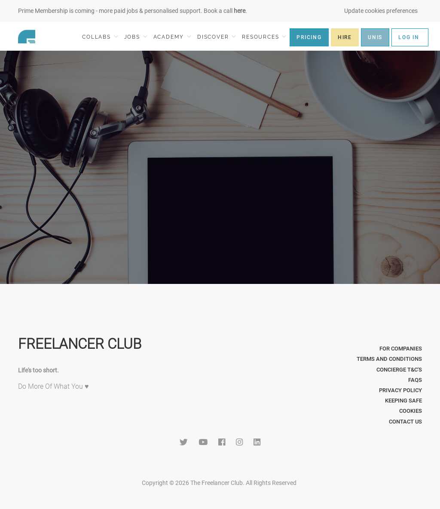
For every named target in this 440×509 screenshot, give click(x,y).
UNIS (375, 37)
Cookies (410, 411)
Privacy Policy (400, 390)
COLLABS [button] (100, 37)
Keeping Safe (403, 400)
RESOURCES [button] (264, 37)
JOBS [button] (135, 37)
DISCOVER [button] (216, 37)
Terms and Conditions (389, 359)
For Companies (400, 348)
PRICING (309, 37)
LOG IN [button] (408, 37)
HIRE (345, 37)
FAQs (415, 380)
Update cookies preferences (381, 10)
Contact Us (405, 421)
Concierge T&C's (399, 369)
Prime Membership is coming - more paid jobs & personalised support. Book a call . (132, 10)
